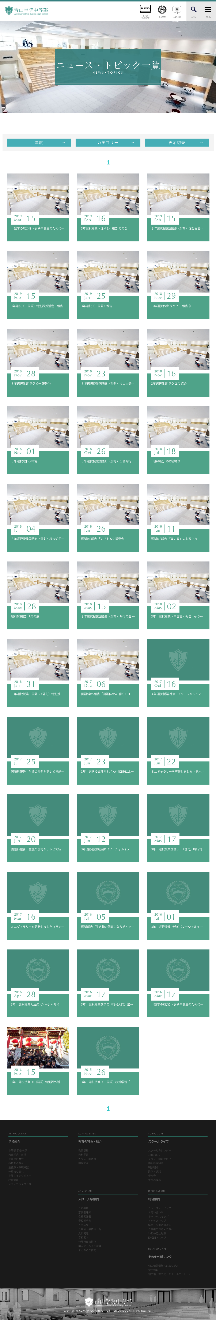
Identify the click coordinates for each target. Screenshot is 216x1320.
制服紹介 (153, 1167)
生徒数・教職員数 (18, 1167)
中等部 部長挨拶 (17, 1150)
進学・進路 (154, 1171)
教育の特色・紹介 (108, 1137)
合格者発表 (84, 1216)
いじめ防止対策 (157, 1233)
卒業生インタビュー (19, 1175)
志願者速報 (84, 1212)
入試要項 (83, 1208)
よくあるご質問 (87, 1250)
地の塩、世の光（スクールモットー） (169, 1274)
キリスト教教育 (87, 1159)
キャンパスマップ (158, 1216)
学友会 (152, 1175)
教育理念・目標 (17, 1154)
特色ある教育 (16, 1163)
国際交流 (83, 1163)
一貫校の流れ (16, 1171)
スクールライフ (178, 1137)
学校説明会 (84, 1220)
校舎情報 (13, 1180)
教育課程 (83, 1150)
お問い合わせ (155, 1212)
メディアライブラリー (21, 1184)
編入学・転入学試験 (89, 1246)
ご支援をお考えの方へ (161, 1229)
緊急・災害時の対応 (159, 1225)
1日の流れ (154, 1154)
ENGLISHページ (157, 1237)
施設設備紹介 (155, 1163)
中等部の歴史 (16, 1159)
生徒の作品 (154, 1180)
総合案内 (178, 1195)
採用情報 (153, 1270)
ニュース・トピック (159, 1208)
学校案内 (83, 1237)
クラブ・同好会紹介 (159, 1159)
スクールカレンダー (159, 1150)
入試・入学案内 (108, 1195)
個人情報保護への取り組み (163, 1265)
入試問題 (83, 1233)
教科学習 (83, 1154)
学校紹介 (38, 1137)
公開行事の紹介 (87, 1241)
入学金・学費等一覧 (89, 1229)
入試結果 (83, 1225)
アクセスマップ (157, 1220)
